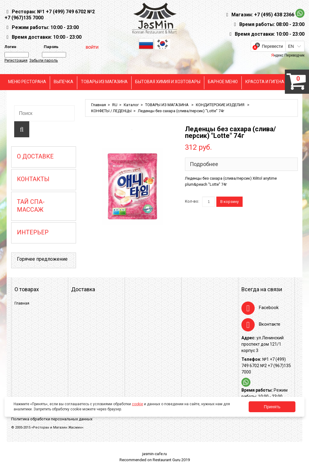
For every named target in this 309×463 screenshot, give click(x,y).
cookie (137, 404)
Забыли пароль (43, 60)
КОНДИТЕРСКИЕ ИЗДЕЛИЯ (220, 105)
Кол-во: (192, 201)
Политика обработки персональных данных (51, 419)
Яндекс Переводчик (287, 55)
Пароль (50, 46)
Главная (98, 105)
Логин (10, 46)
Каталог (131, 105)
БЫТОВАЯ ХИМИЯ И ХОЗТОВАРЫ (167, 81)
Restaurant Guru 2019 (171, 460)
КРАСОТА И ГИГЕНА (264, 81)
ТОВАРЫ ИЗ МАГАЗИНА (104, 81)
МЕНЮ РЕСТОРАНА (27, 81)
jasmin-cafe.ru (154, 454)
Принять (272, 406)
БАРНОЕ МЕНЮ (223, 81)
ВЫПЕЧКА (63, 81)
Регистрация (16, 60)
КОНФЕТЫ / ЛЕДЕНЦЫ (111, 111)
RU (114, 105)
